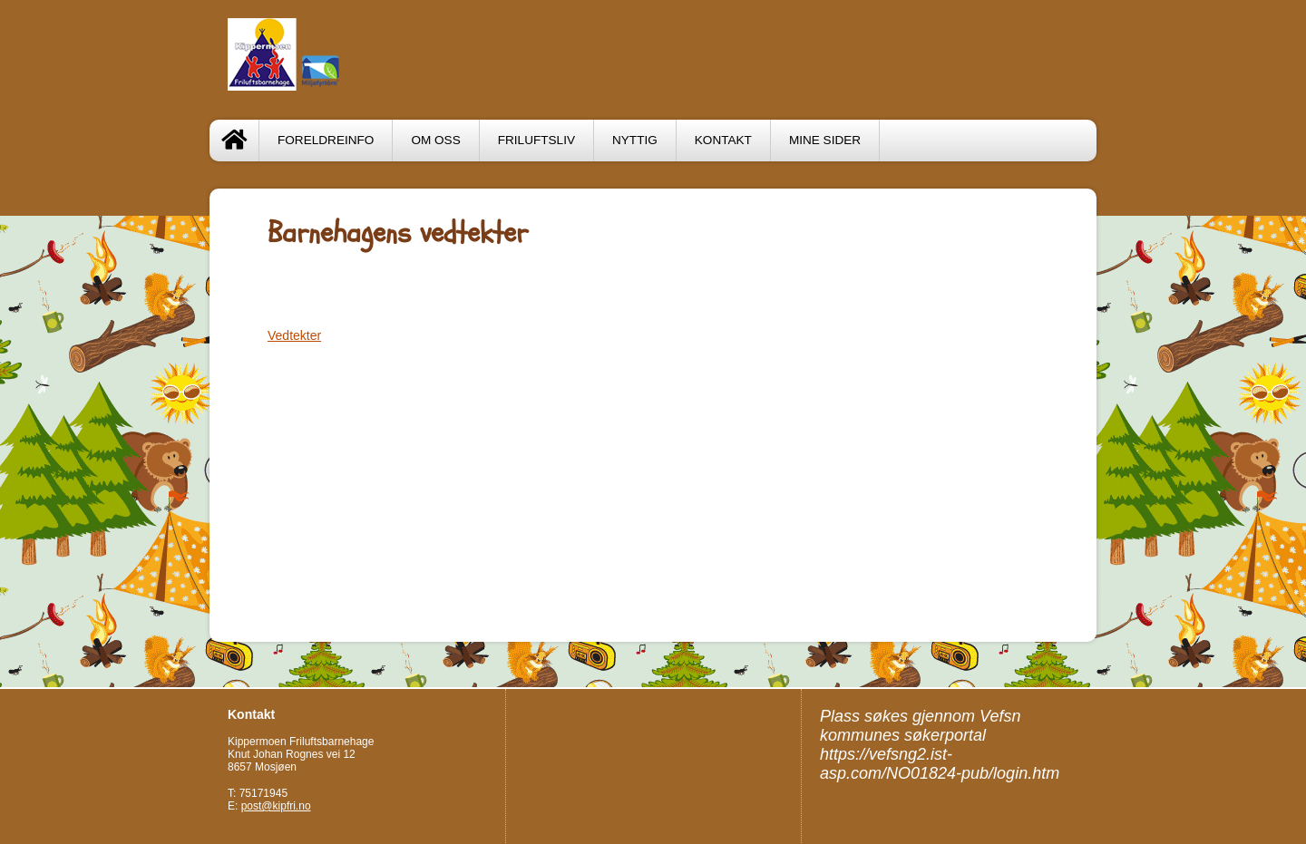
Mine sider (825, 140)
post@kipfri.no (276, 806)
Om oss (435, 140)
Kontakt (723, 140)
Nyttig (635, 140)
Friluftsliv (536, 140)
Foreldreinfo (326, 140)
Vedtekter (294, 335)
